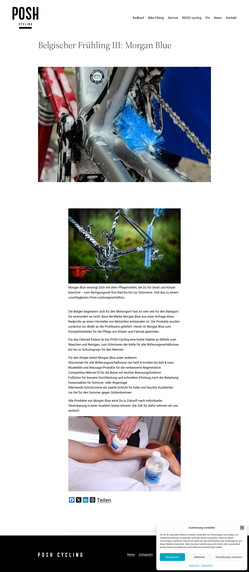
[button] (242, 527)
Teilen (104, 500)
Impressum (194, 565)
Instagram (146, 554)
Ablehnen (199, 557)
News (131, 554)
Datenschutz (207, 565)
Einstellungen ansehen (229, 557)
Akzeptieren (172, 557)
